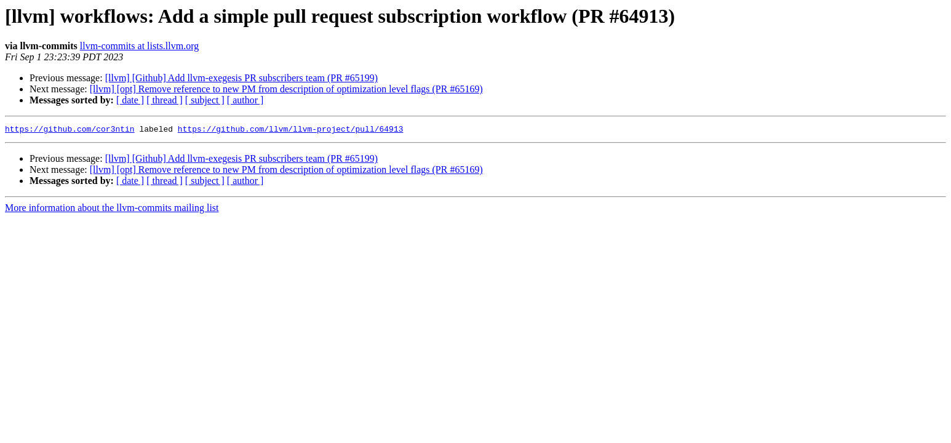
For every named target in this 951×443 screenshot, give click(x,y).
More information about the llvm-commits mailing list (112, 209)
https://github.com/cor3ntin (70, 130)
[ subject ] (205, 100)
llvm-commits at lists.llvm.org (139, 46)
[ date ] (130, 100)
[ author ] (245, 100)
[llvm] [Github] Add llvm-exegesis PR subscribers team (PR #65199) (241, 78)
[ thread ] (164, 100)
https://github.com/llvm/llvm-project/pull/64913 (291, 130)
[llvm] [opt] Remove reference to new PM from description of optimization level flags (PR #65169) (286, 89)
